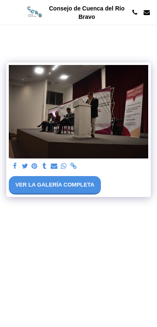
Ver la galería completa (55, 185)
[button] (9, 12)
